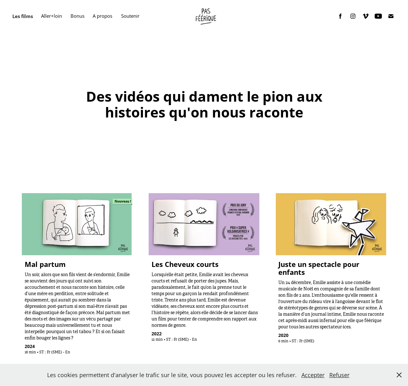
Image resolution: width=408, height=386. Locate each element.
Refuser (339, 375)
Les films (22, 16)
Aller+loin (51, 16)
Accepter (313, 375)
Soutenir (130, 16)
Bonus (77, 16)
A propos (102, 16)
